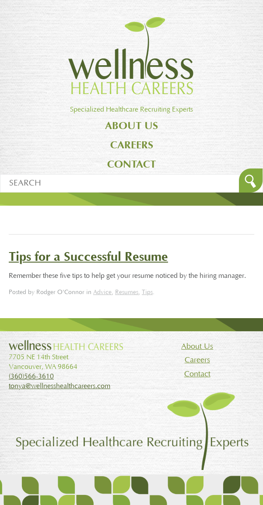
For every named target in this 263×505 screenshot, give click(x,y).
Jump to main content (131, 5)
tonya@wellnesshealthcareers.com (59, 386)
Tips (147, 292)
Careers (131, 145)
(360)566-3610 (31, 376)
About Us (131, 126)
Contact (131, 164)
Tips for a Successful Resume (88, 257)
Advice (102, 292)
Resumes (126, 292)
